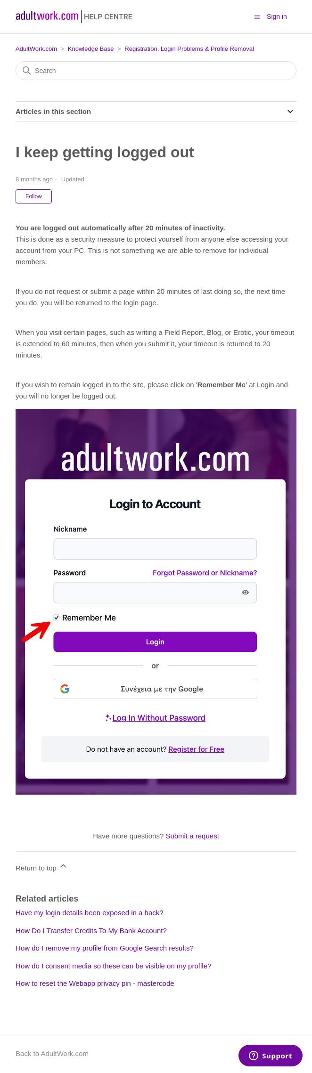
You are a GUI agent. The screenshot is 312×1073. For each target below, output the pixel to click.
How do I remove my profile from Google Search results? (105, 948)
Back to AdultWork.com (52, 1053)
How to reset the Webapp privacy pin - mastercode (95, 983)
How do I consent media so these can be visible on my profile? (113, 966)
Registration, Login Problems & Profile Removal (189, 48)
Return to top (42, 866)
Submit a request (192, 836)
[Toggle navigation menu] (257, 16)
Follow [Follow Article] (33, 196)
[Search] (156, 70)
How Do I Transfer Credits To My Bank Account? (91, 931)
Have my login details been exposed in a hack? (90, 913)
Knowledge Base (91, 48)
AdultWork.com (36, 48)
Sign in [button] (277, 16)
